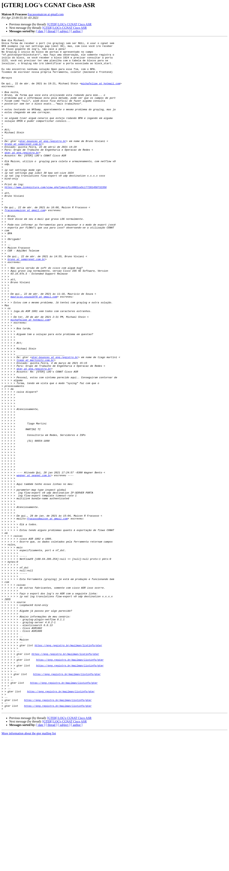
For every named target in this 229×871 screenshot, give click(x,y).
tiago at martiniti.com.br (35, 424)
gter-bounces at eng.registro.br (43, 161)
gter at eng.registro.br (22, 175)
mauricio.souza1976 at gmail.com (34, 348)
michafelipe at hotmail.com (100, 92)
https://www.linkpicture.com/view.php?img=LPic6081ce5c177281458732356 (56, 217)
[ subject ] (64, 31)
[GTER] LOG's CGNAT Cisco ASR (69, 24)
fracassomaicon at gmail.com (46, 14)
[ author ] (77, 31)
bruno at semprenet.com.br (23, 165)
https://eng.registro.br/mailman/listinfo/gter (68, 767)
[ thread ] (51, 31)
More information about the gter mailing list (29, 867)
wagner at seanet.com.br (34, 563)
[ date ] (40, 31)
